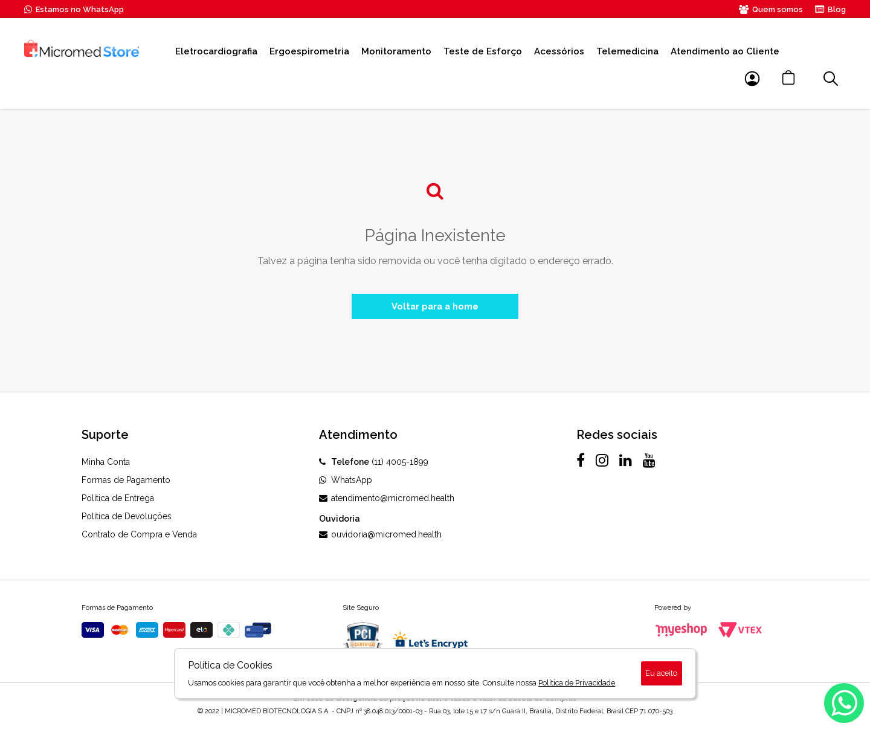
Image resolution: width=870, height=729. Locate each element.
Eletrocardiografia (216, 51)
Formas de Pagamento (126, 482)
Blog (830, 9)
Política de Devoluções (127, 518)
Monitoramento (396, 51)
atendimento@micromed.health (386, 500)
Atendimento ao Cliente (725, 51)
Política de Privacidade (576, 682)
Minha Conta (106, 464)
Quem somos (771, 9)
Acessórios (559, 51)
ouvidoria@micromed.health (380, 537)
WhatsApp (345, 482)
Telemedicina (627, 51)
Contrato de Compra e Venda (139, 537)
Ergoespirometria (309, 51)
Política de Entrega (118, 500)
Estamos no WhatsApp (74, 9)
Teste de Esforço (482, 51)
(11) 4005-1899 (373, 464)
